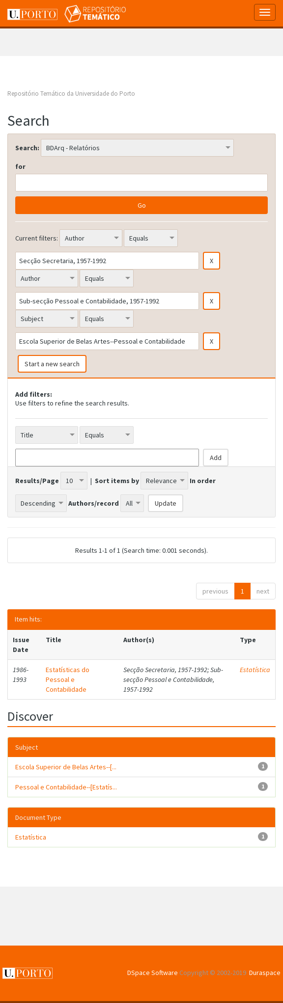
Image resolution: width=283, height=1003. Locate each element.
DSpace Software (152, 972)
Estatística (255, 669)
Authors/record (93, 503)
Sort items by (117, 480)
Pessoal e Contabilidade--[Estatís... (66, 787)
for (20, 166)
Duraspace (265, 972)
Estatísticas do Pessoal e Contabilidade (67, 679)
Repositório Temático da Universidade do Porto (71, 93)
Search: (27, 147)
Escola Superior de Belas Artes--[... (65, 766)
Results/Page (37, 480)
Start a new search (52, 363)
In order (203, 480)
